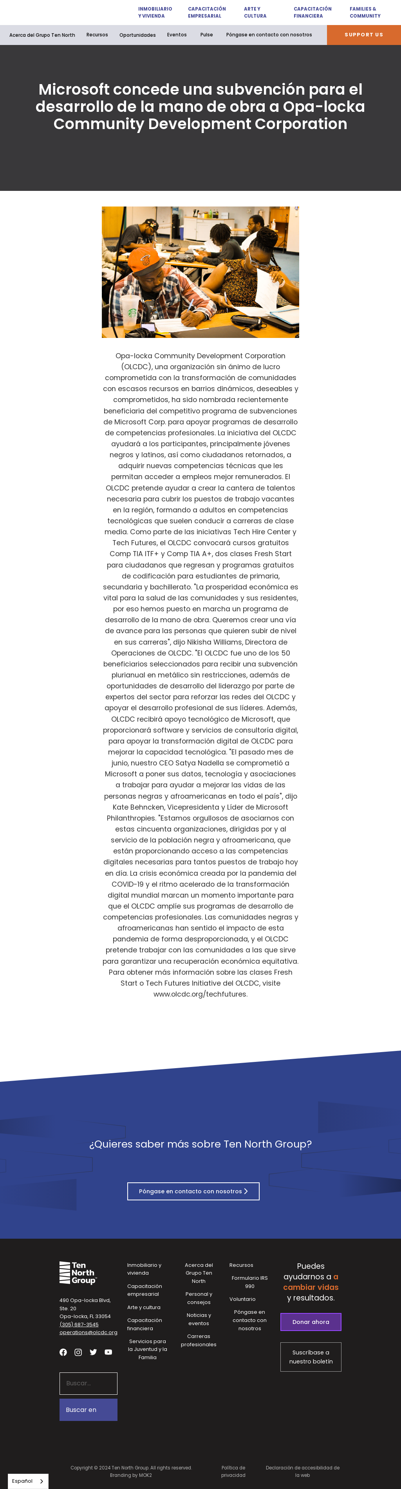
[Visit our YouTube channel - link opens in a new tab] (108, 1352)
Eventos (177, 35)
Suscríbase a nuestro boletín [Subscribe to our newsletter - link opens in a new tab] (311, 1357)
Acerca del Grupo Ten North (42, 35)
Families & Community (365, 13)
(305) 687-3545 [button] (79, 1324)
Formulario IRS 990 (250, 1282)
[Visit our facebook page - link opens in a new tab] (63, 1352)
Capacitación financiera (312, 13)
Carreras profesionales (199, 1340)
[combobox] (28, 1481)
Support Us (364, 34)
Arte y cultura (255, 13)
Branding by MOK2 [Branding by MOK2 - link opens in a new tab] (131, 1475)
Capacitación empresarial (207, 13)
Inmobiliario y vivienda (154, 13)
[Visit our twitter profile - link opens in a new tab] (93, 1352)
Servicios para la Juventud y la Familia (147, 1349)
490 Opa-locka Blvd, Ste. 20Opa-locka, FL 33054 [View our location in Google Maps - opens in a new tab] (85, 1308)
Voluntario (242, 1299)
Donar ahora (311, 1322)
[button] (150, 12)
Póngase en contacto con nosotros (269, 35)
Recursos (97, 35)
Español (22, 1481)
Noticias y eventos (199, 1319)
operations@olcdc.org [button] (88, 1332)
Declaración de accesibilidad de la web (303, 1471)
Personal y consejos (199, 1298)
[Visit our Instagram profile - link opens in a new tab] (78, 1352)
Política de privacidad (233, 1471)
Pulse (206, 35)
